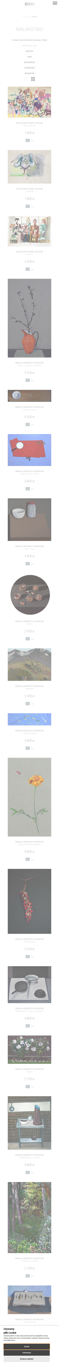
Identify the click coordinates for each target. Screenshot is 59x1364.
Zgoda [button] (26, 1347)
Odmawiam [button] (26, 1353)
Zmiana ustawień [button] (26, 1359)
